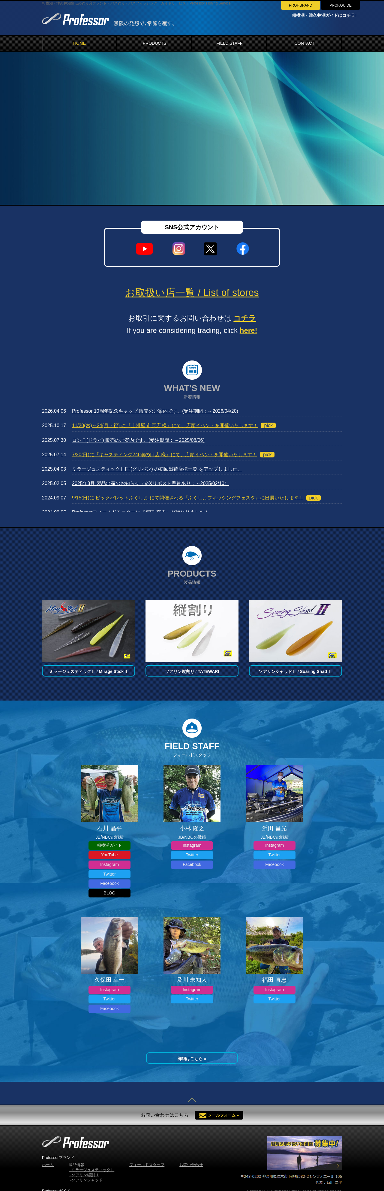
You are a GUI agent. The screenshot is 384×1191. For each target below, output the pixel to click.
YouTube (109, 854)
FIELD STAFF (230, 43)
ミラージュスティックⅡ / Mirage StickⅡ (88, 671)
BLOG (110, 893)
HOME (79, 43)
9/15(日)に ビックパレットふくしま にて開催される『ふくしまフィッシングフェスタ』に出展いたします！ (187, 497)
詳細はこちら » (192, 1058)
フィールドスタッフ (146, 1164)
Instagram (109, 864)
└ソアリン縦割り (84, 1175)
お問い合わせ (191, 1164)
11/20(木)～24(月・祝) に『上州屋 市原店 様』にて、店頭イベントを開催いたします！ (165, 425)
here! (248, 330)
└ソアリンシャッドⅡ (87, 1180)
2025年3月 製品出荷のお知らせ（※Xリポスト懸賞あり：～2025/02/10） (150, 483)
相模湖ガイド (109, 845)
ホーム (48, 1164)
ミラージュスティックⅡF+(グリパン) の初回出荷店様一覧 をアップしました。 (157, 469)
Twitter (109, 874)
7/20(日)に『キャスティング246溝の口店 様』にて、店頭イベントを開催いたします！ (164, 454)
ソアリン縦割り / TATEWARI (192, 671)
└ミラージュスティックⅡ (91, 1170)
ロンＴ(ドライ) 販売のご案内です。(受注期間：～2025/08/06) (138, 440)
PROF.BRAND (300, 5)
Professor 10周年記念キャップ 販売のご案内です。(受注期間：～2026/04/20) (155, 411)
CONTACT (305, 43)
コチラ (244, 318)
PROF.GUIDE (340, 5)
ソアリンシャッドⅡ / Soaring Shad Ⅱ (295, 671)
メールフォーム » (223, 1115)
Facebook (109, 883)
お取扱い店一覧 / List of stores (192, 292)
